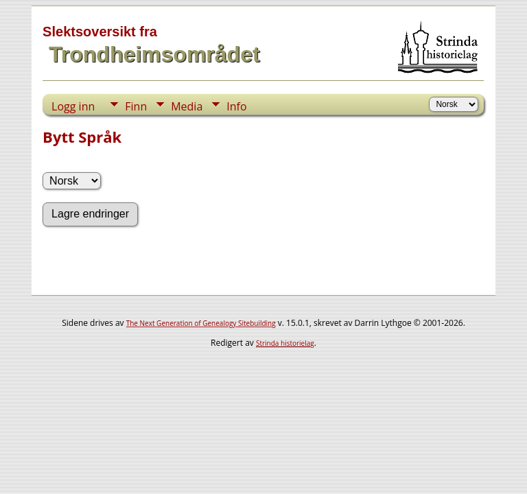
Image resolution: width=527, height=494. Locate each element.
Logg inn (73, 106)
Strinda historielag (285, 343)
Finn (136, 106)
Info (236, 106)
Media (186, 106)
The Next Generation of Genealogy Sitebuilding (201, 323)
